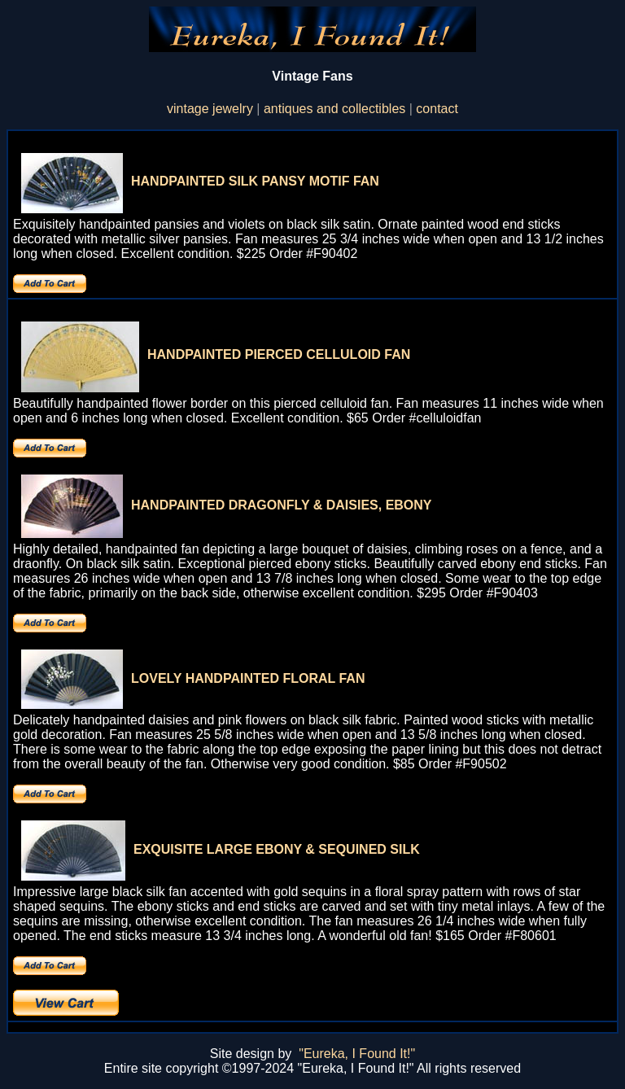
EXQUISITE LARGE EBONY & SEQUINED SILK (276, 849)
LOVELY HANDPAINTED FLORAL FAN (248, 678)
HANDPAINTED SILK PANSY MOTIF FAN (255, 181)
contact (437, 109)
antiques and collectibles (334, 109)
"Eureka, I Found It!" (357, 1054)
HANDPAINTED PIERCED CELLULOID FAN (278, 354)
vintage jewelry (210, 109)
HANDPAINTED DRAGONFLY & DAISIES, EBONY (281, 505)
